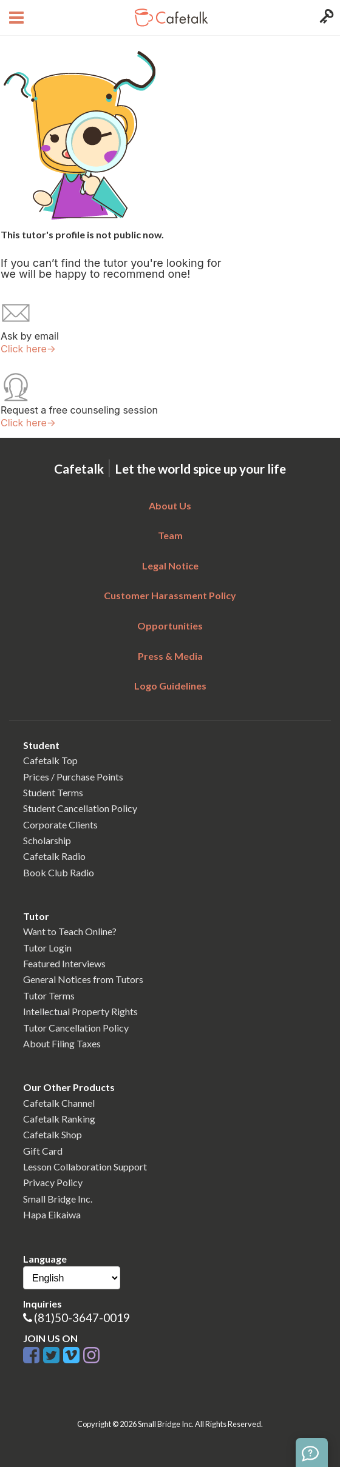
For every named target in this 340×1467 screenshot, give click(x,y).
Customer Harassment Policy (170, 595)
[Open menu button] (15, 17)
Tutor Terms (49, 995)
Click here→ (28, 349)
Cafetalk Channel (59, 1103)
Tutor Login (47, 947)
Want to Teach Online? (70, 931)
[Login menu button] (325, 17)
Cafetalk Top (50, 760)
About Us (170, 505)
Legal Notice (170, 565)
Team (170, 535)
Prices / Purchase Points (73, 776)
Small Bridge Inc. (57, 1198)
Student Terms (53, 792)
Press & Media (170, 656)
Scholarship (47, 840)
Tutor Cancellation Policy (76, 1027)
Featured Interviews (64, 963)
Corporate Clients (60, 824)
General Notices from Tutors (83, 979)
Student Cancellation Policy (80, 808)
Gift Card (43, 1150)
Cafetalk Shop (52, 1134)
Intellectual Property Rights (80, 1011)
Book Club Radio (58, 872)
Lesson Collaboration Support (85, 1166)
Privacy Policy (53, 1182)
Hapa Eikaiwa (52, 1214)
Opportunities (170, 625)
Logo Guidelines (170, 685)
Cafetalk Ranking (59, 1118)
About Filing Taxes (62, 1043)
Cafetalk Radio (54, 856)
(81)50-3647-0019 (82, 1317)
